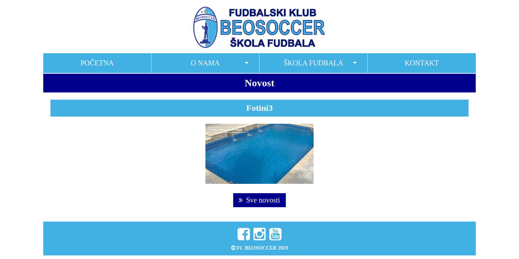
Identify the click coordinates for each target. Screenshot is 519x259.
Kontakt (421, 63)
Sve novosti (259, 200)
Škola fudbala (313, 63)
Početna (97, 63)
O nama (205, 63)
